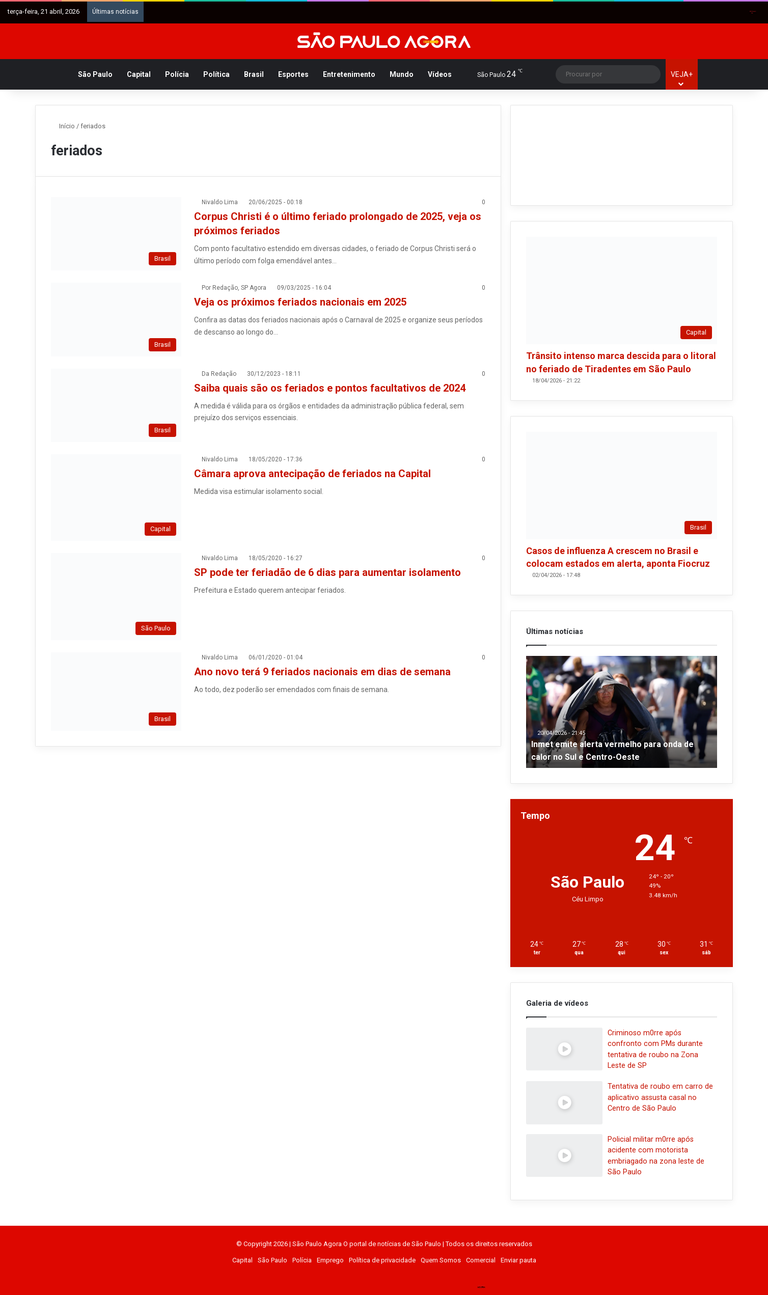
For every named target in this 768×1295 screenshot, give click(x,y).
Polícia (177, 74)
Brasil (254, 74)
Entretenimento (349, 74)
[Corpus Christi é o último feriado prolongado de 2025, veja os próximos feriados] (116, 233)
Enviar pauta (518, 1260)
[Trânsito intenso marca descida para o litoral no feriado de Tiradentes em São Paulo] (621, 290)
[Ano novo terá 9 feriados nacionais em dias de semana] (116, 691)
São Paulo (95, 74)
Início (63, 126)
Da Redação (219, 373)
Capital (139, 74)
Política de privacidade (382, 1260)
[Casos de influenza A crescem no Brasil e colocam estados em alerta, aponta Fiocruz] (621, 485)
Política (216, 74)
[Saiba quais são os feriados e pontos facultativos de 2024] (116, 405)
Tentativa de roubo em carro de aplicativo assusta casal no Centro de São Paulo (660, 1097)
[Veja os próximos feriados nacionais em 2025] (116, 319)
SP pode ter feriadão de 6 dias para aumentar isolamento (327, 572)
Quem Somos (441, 1260)
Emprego (330, 1260)
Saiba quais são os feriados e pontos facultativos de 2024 (329, 388)
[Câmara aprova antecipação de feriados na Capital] (116, 497)
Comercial (481, 1260)
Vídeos (440, 74)
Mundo (402, 74)
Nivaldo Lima (220, 202)
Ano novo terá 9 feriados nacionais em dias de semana (322, 672)
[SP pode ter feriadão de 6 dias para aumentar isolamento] (116, 596)
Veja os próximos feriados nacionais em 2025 (300, 302)
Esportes (293, 74)
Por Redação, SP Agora (234, 287)
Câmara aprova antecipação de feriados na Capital (312, 473)
